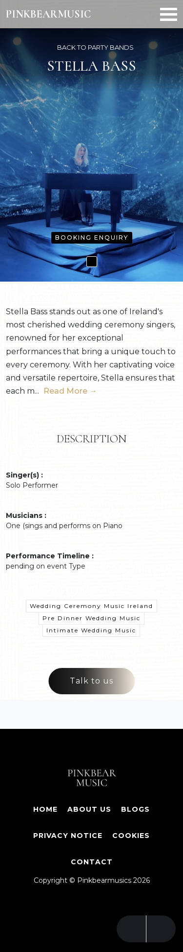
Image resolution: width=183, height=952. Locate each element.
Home (45, 809)
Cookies (131, 835)
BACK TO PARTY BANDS (95, 47)
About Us (89, 809)
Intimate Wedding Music (91, 630)
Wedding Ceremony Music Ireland (91, 605)
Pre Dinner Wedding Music (91, 618)
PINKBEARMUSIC (48, 14)
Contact (92, 861)
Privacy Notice (67, 835)
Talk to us (91, 680)
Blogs (135, 809)
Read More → (70, 391)
